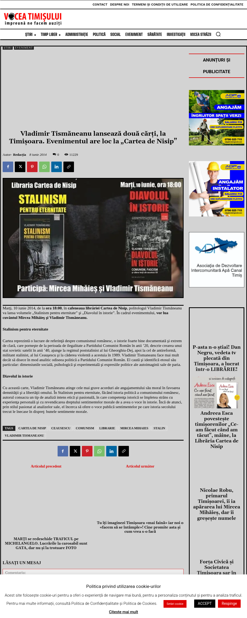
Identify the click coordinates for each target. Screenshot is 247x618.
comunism (85, 428)
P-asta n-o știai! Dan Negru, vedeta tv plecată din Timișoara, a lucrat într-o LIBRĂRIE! (216, 352)
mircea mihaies (134, 428)
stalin (159, 428)
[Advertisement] (93, 91)
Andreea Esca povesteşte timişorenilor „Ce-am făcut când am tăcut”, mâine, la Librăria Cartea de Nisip (217, 405)
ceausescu (61, 428)
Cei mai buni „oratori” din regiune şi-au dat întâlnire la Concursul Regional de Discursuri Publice (216, 569)
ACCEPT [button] (205, 603)
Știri (8, 48)
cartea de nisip (32, 428)
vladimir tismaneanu (24, 435)
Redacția (19, 155)
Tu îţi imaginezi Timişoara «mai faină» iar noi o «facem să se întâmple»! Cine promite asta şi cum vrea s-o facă (140, 481)
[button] (218, 34)
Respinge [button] (229, 603)
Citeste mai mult (123, 612)
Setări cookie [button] (175, 604)
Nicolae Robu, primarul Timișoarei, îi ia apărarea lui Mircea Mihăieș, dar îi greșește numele (216, 458)
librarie (107, 428)
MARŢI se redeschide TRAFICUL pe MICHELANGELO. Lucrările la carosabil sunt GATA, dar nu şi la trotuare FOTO (46, 481)
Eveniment (24, 48)
